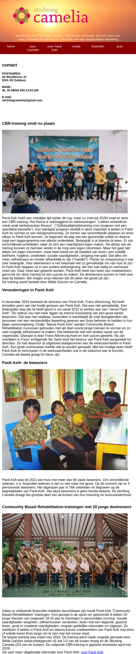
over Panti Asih (54, 48)
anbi (120, 46)
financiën (98, 46)
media (76, 46)
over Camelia (32, 48)
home (11, 46)
